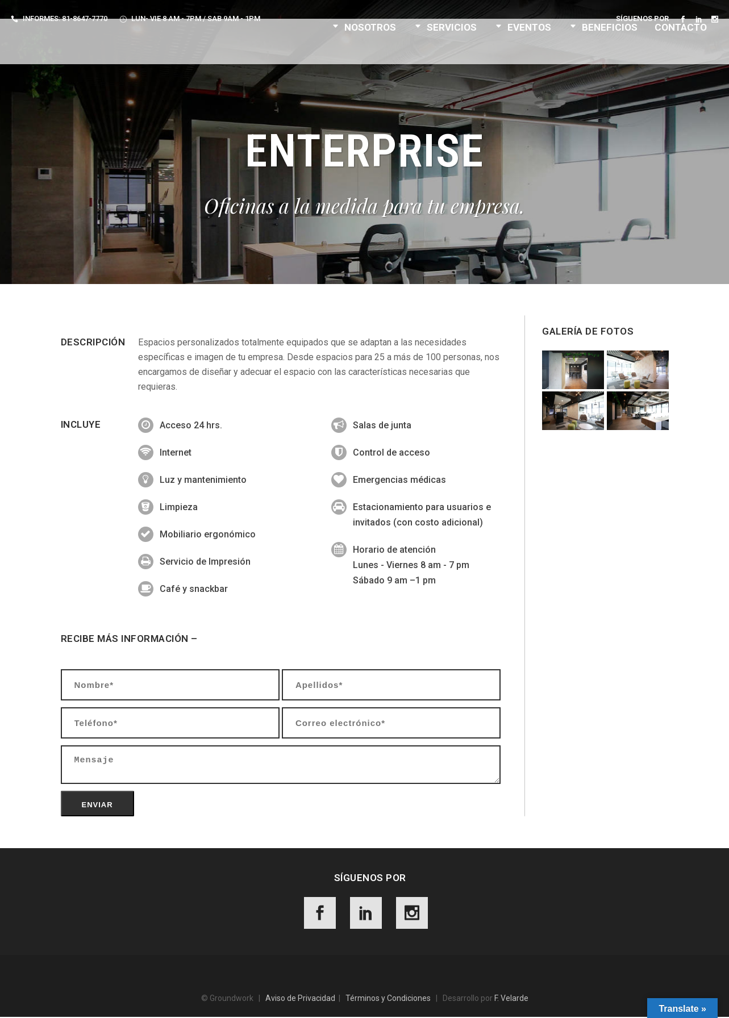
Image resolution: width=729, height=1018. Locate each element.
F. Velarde (511, 999)
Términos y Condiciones (388, 999)
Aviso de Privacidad (300, 999)
